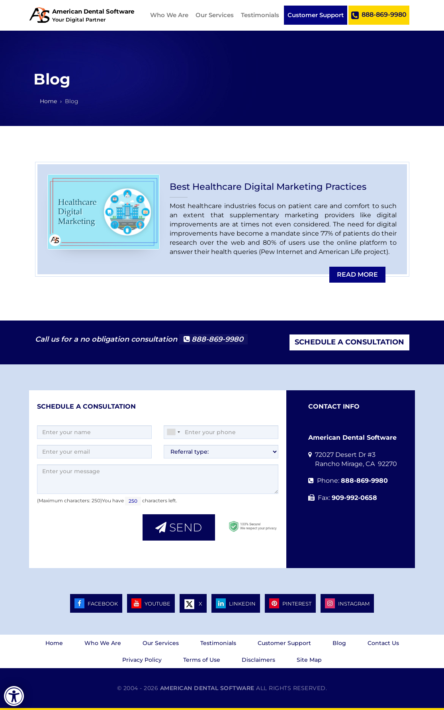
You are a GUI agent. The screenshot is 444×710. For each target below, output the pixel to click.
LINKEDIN (236, 603)
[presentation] (86, 526)
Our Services (215, 15)
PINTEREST (290, 603)
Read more (357, 274)
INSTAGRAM (347, 603)
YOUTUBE (150, 603)
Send (178, 527)
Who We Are (169, 15)
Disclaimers (258, 659)
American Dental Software (208, 688)
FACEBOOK (96, 603)
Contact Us (383, 643)
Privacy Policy (142, 659)
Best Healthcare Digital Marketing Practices (268, 186)
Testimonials (260, 15)
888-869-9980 (379, 15)
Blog (339, 643)
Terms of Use (201, 659)
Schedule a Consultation (349, 342)
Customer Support (316, 15)
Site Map (309, 659)
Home (54, 643)
